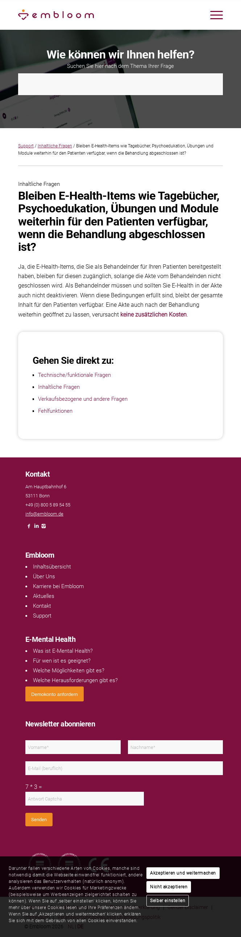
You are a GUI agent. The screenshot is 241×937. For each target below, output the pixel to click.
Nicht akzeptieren (168, 886)
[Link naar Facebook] (29, 528)
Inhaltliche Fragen (55, 145)
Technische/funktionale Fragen (74, 375)
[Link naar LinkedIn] (36, 528)
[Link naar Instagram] (43, 528)
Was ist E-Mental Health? (63, 651)
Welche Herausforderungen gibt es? (75, 680)
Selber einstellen (167, 900)
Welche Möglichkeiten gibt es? (68, 670)
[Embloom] (100, 14)
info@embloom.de (44, 514)
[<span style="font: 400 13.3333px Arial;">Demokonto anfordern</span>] (54, 694)
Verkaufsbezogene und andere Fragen (83, 399)
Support (26, 145)
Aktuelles (43, 596)
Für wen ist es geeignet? (62, 660)
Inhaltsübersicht (52, 566)
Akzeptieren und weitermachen (183, 873)
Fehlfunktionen (55, 411)
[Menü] (213, 14)
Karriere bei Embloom (58, 586)
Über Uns (44, 576)
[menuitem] (213, 14)
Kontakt (42, 606)
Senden (39, 819)
